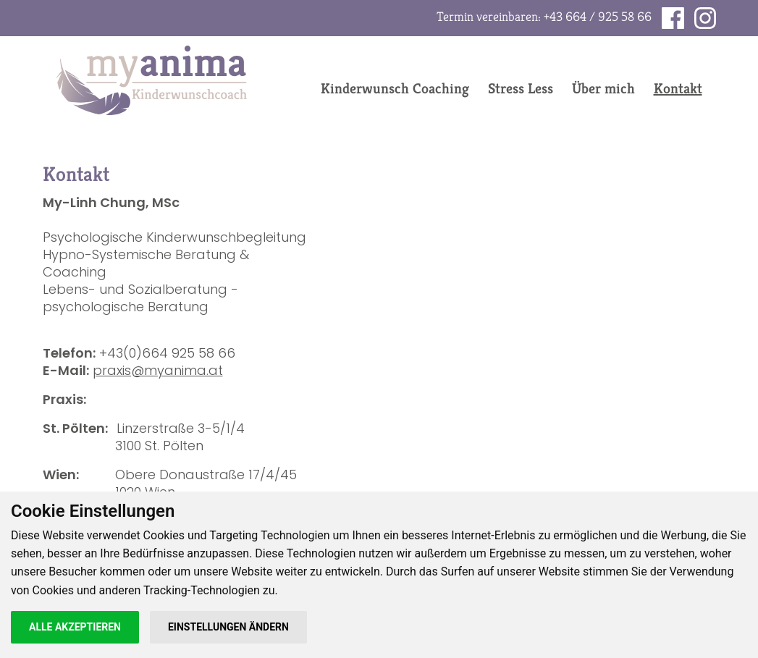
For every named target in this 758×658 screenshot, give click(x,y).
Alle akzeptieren (75, 627)
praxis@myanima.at (158, 370)
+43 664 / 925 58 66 (598, 16)
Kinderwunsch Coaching (395, 89)
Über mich (603, 89)
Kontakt (678, 89)
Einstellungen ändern (228, 627)
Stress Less (520, 89)
